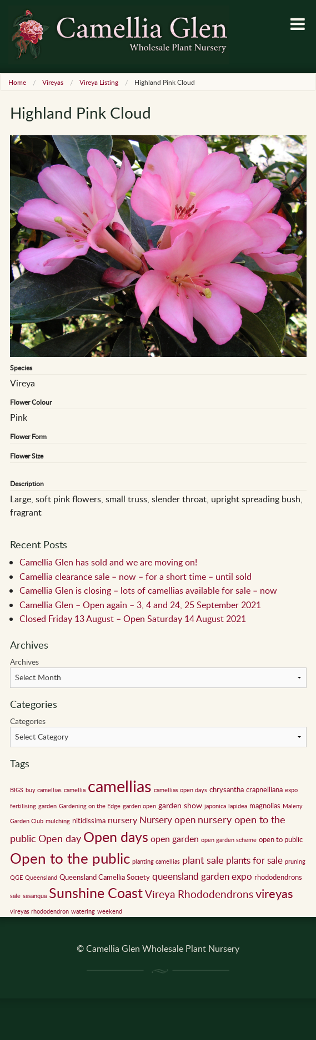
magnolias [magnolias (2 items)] (264, 805)
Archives (24, 661)
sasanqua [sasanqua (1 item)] (35, 896)
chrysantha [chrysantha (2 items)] (226, 789)
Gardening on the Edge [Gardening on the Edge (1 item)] (90, 806)
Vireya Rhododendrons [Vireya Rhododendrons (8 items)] (199, 894)
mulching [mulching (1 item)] (58, 821)
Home (17, 82)
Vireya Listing (98, 82)
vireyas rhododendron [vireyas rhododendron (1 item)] (39, 911)
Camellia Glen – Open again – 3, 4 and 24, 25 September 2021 (140, 605)
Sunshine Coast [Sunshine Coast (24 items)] (96, 893)
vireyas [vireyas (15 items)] (274, 893)
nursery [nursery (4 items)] (122, 820)
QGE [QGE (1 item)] (16, 877)
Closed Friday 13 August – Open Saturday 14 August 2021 (132, 619)
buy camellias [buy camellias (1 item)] (44, 790)
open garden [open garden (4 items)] (175, 839)
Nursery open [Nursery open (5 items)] (167, 819)
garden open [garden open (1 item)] (139, 806)
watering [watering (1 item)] (83, 911)
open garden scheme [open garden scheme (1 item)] (229, 840)
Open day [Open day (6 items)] (59, 838)
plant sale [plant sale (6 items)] (203, 859)
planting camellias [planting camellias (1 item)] (156, 861)
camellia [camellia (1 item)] (75, 790)
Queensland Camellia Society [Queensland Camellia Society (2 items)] (104, 877)
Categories (28, 721)
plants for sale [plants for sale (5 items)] (254, 860)
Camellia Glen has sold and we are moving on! (108, 562)
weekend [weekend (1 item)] (109, 911)
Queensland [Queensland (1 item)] (41, 877)
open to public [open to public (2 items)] (281, 839)
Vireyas (52, 82)
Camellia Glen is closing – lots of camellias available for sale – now (148, 590)
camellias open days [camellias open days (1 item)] (180, 790)
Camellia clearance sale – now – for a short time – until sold (135, 576)
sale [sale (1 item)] (15, 896)
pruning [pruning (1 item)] (295, 861)
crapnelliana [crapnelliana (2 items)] (264, 789)
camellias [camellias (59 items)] (120, 785)
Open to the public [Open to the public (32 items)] (70, 858)
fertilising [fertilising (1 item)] (23, 806)
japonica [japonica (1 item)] (215, 806)
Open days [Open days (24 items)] (115, 837)
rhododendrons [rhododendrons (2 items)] (278, 877)
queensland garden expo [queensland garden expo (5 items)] (202, 876)
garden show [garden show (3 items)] (180, 804)
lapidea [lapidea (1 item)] (237, 806)
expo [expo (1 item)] (291, 790)
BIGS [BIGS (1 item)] (16, 790)
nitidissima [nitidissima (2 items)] (89, 820)
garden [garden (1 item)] (47, 806)
